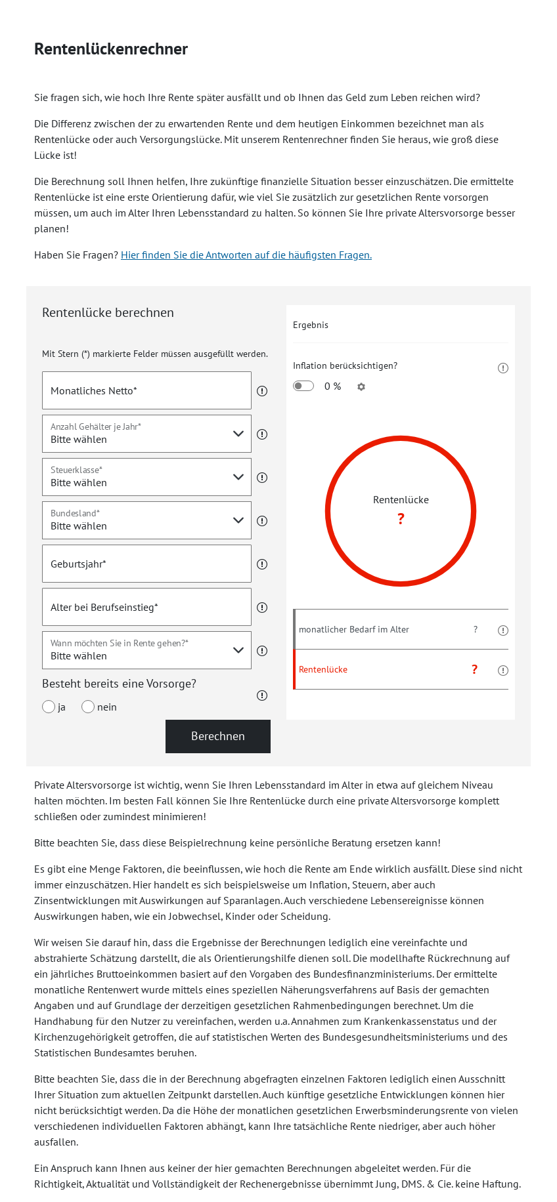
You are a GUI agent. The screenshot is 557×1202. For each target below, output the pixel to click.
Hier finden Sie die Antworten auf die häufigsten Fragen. (246, 254)
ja (54, 706)
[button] (259, 390)
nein (99, 706)
